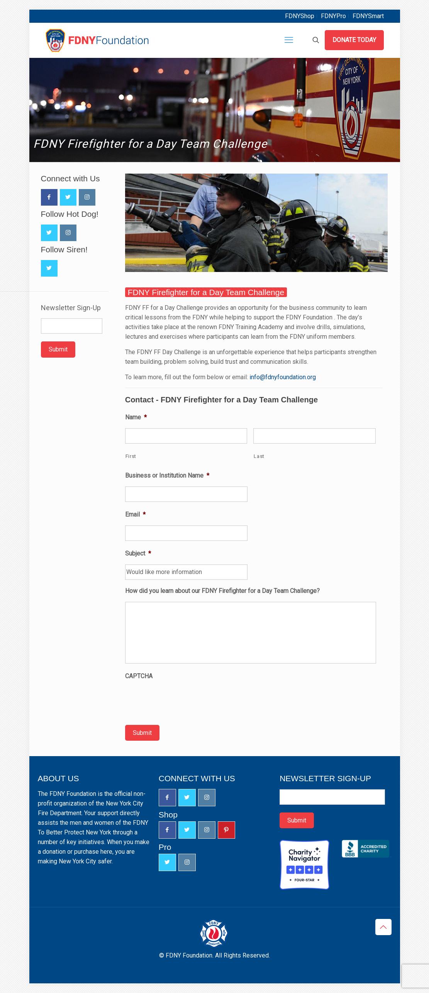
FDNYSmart (368, 16)
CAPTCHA (139, 676)
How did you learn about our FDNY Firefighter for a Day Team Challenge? (222, 591)
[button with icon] (49, 197)
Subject (138, 554)
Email (135, 515)
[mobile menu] (288, 40)
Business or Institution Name (167, 476)
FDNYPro (333, 16)
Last (259, 456)
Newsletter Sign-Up (71, 307)
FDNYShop (299, 16)
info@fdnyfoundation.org (282, 377)
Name (136, 417)
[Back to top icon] (383, 927)
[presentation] (183, 702)
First (130, 456)
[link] (256, 223)
